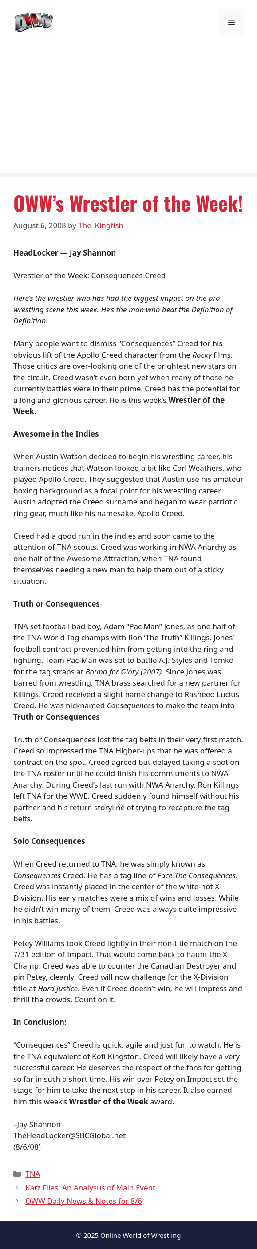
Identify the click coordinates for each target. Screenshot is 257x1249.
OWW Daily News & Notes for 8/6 (83, 1201)
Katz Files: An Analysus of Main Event (90, 1187)
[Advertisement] (128, 111)
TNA (32, 1174)
